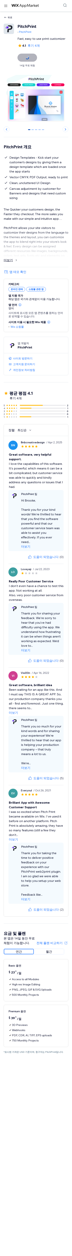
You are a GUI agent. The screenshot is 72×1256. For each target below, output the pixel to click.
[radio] (19, 951)
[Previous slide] (6, 129)
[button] (20, 305)
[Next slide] (65, 129)
